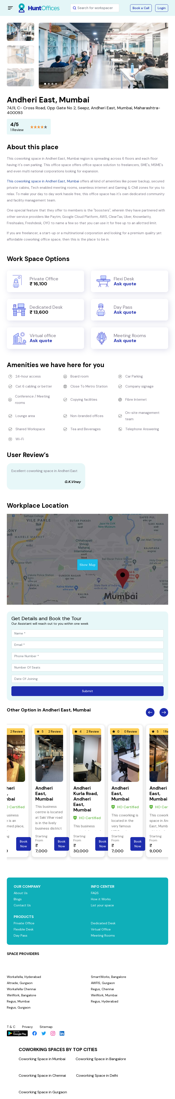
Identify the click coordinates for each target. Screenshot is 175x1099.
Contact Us (23, 905)
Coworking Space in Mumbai (42, 1059)
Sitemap (47, 1026)
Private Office (25, 923)
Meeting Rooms (103, 935)
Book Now (23, 843)
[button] (45, 84)
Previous (150, 712)
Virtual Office (101, 929)
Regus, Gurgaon (19, 1007)
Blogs (18, 899)
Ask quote (125, 284)
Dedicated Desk (103, 923)
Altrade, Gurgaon (20, 983)
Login (162, 8)
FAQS (95, 893)
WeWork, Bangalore (22, 995)
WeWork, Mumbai (104, 995)
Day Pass (21, 935)
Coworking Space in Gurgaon (43, 1092)
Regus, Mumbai (18, 1001)
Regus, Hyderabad (105, 1001)
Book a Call (141, 8)
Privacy (28, 1026)
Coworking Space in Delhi (97, 1075)
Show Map (87, 565)
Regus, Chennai (103, 989)
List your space (103, 905)
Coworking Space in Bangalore (101, 1059)
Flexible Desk (24, 929)
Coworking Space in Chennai (42, 1075)
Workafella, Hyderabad (24, 977)
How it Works (101, 899)
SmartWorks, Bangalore (109, 977)
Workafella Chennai (21, 989)
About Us (21, 893)
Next (164, 712)
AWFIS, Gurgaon (103, 983)
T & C (11, 1026)
